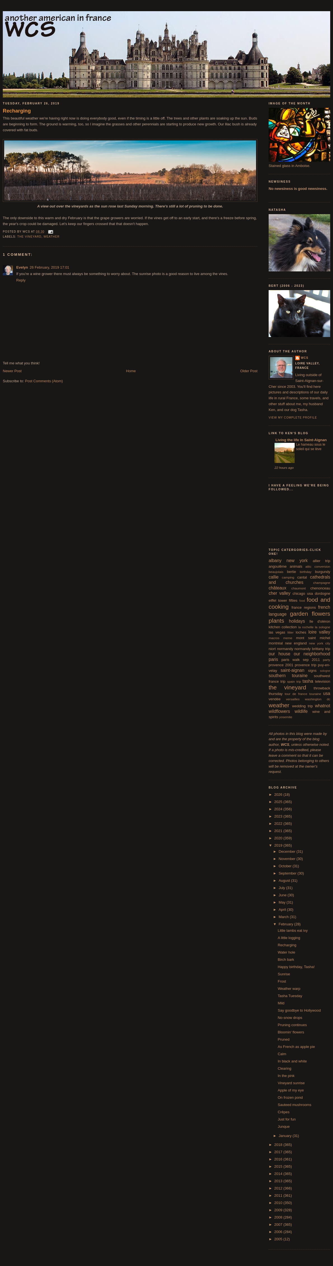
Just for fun (287, 1119)
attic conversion (317, 566)
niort (272, 649)
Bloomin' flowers (291, 1032)
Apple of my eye (291, 1090)
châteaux (277, 588)
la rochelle (306, 627)
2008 (278, 1217)
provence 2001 (281, 665)
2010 (278, 1203)
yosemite (285, 717)
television (322, 681)
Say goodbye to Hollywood (299, 1010)
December (288, 851)
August (285, 880)
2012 (278, 1188)
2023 (278, 816)
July (282, 888)
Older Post (248, 371)
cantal (302, 577)
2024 (278, 809)
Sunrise (284, 974)
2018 (278, 1145)
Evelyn (22, 267)
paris (273, 659)
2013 (278, 1181)
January (286, 1136)
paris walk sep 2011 (301, 660)
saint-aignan (292, 670)
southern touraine (288, 675)
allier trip (321, 561)
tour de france (296, 694)
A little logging (289, 938)
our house (279, 653)
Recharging (17, 111)
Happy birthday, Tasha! (296, 967)
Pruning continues (292, 1025)
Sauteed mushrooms (294, 1105)
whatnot (322, 705)
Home (131, 371)
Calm (282, 1054)
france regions (304, 607)
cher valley (279, 593)
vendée (275, 699)
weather (52, 236)
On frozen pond (290, 1097)
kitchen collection (283, 627)
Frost (282, 981)
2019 (278, 845)
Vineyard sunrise (291, 1083)
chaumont (298, 588)
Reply (20, 280)
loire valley (319, 632)
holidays (297, 621)
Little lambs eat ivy (293, 930)
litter (290, 632)
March (284, 917)
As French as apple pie (296, 1047)
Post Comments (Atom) (44, 381)
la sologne (322, 627)
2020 (278, 838)
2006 (278, 1232)
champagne (321, 582)
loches (301, 632)
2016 (278, 1159)
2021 (278, 831)
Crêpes (283, 1112)
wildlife (301, 711)
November (288, 859)
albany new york (288, 560)
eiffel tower (278, 600)
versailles (293, 699)
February (286, 924)
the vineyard (29, 236)
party (326, 659)
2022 (278, 823)
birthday (305, 572)
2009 (278, 1210)
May (283, 902)
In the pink (286, 1076)
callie (274, 577)
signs (312, 670)
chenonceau (320, 588)
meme (287, 638)
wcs (304, 357)
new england (296, 643)
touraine (315, 694)
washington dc (317, 699)
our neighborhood (312, 653)
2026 (278, 794)
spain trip (294, 681)
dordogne (322, 593)
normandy (285, 649)
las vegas (277, 632)
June (283, 895)
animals (296, 566)
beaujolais (276, 572)
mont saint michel (313, 638)
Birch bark (286, 959)
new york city (319, 643)
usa (326, 693)
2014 (278, 1174)
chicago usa (302, 593)
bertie (291, 572)
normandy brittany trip (312, 649)
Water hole (286, 952)
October (286, 866)
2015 (278, 1166)
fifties (293, 600)
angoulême (278, 566)
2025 (278, 802)
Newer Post (12, 371)
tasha (307, 681)
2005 (278, 1239)
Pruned (283, 1039)
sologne (325, 670)
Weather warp (289, 988)
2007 (278, 1224)
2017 (278, 1152)
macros (274, 638)
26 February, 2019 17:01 (49, 267)
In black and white (292, 1061)
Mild (281, 1003)
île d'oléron (319, 621)
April (283, 909)
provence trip (305, 665)
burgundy (322, 572)
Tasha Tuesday (290, 996)
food (302, 600)
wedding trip (302, 706)
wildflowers (279, 711)
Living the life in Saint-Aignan (301, 440)
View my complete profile (293, 417)
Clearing (284, 1068)
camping (288, 577)
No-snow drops (290, 1018)
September (288, 873)
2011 (278, 1195)
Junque (284, 1126)
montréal (276, 643)
